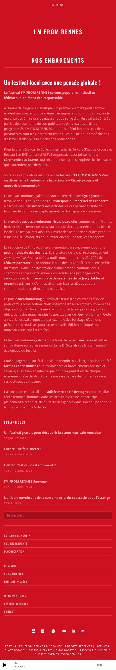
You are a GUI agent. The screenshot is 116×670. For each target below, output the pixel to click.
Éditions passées (15, 582)
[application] (58, 665)
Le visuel (10, 566)
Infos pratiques (15, 596)
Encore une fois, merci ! (22, 449)
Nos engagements (16, 543)
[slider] (60, 665)
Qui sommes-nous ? (17, 536)
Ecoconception (14, 551)
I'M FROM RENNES (58, 31)
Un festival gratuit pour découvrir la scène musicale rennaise (52, 432)
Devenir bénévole (16, 604)
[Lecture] (5, 665)
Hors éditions (13, 574)
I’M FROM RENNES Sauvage (25, 481)
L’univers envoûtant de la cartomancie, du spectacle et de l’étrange (57, 497)
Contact (9, 611)
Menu (60, 5)
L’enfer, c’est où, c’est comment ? (30, 465)
